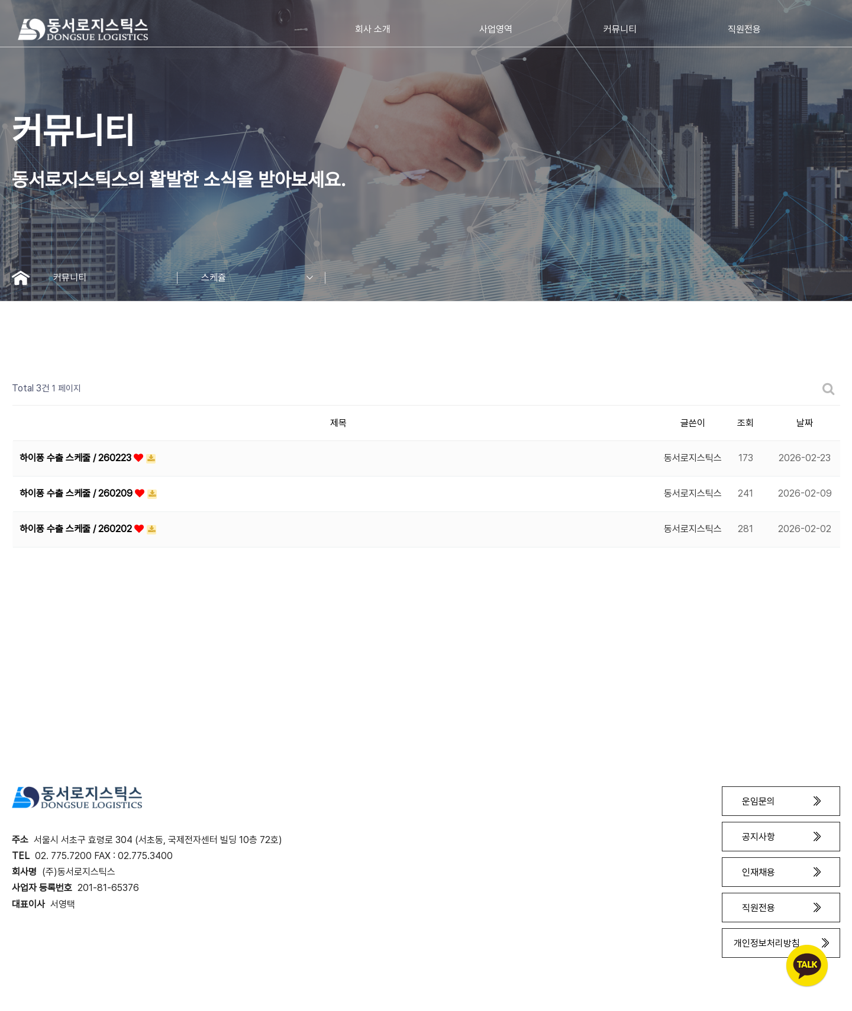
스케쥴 (263, 278)
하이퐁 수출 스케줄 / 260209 (77, 493)
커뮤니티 (115, 278)
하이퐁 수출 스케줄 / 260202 (77, 528)
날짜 (804, 423)
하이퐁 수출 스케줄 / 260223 (77, 458)
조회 (745, 423)
